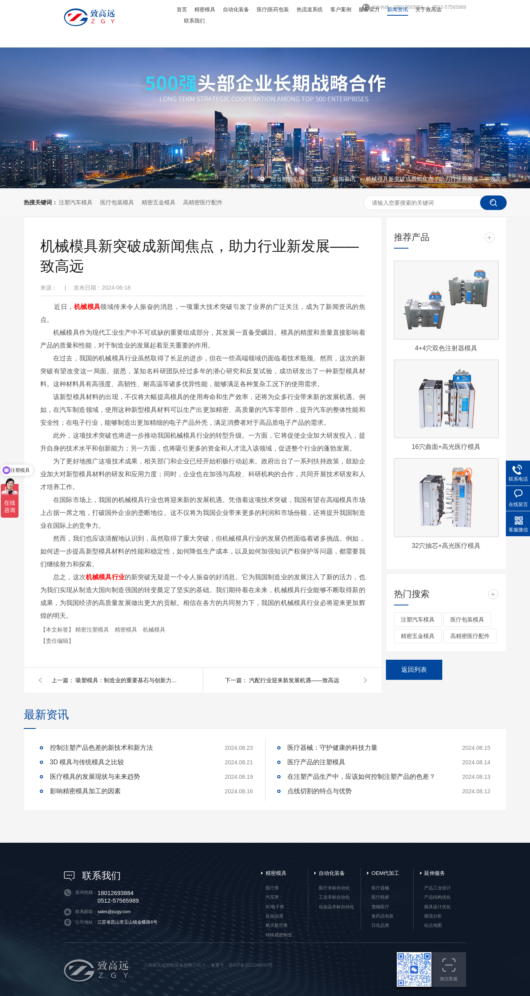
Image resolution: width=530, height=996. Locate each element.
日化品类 (380, 925)
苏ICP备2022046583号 (251, 965)
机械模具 (154, 629)
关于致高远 (428, 9)
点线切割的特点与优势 (319, 791)
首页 (182, 9)
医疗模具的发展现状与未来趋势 (95, 776)
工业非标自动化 (334, 897)
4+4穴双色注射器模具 (446, 348)
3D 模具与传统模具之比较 (87, 762)
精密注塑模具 (93, 629)
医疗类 (272, 887)
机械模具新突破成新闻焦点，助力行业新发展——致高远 (436, 179)
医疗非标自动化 (334, 887)
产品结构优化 (437, 897)
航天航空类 (277, 925)
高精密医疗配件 (203, 202)
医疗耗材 (380, 897)
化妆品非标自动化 (336, 906)
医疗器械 (380, 887)
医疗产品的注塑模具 (316, 762)
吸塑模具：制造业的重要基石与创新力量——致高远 (128, 680)
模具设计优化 (437, 906)
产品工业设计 (437, 887)
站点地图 (433, 925)
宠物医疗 (380, 906)
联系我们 (194, 21)
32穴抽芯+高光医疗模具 (446, 545)
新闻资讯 (397, 9)
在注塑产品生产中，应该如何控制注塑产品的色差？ (361, 776)
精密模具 (204, 9)
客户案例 (340, 9)
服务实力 (369, 9)
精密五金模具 (158, 202)
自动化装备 (236, 9)
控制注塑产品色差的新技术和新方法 (101, 747)
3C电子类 (275, 906)
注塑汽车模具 (76, 202)
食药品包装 (382, 916)
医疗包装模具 (117, 202)
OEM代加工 (385, 873)
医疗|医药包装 (273, 9)
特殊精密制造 (279, 934)
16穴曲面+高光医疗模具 (446, 446)
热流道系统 (310, 9)
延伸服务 (434, 873)
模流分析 (433, 916)
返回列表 (414, 669)
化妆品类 (274, 916)
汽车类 (272, 897)
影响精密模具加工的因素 (85, 791)
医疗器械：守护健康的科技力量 (332, 747)
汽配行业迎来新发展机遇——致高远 (294, 680)
